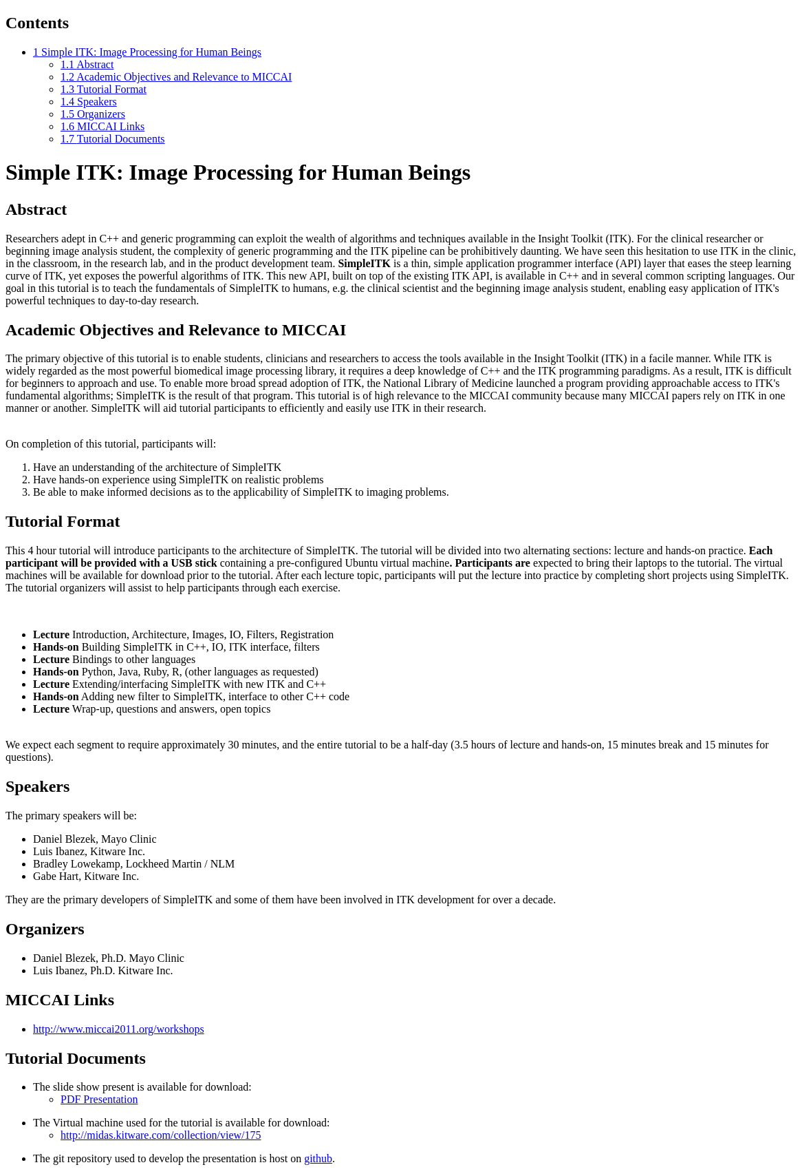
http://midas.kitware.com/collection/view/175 (161, 1135)
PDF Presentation (99, 1099)
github (318, 1158)
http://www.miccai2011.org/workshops (118, 1029)
